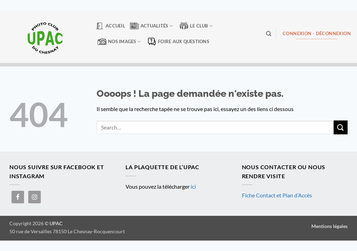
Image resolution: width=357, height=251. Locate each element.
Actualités (151, 26)
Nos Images (119, 41)
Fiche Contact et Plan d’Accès (277, 195)
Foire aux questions (178, 41)
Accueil (110, 26)
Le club (196, 26)
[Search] (268, 33)
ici (193, 186)
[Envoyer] (341, 127)
